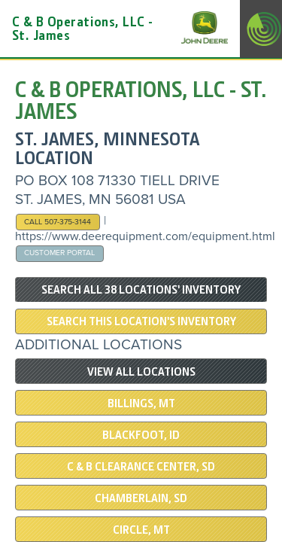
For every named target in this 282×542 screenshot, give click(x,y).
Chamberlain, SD (141, 498)
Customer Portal (59, 252)
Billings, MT (141, 403)
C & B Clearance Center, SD (141, 467)
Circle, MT (141, 530)
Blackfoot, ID (141, 435)
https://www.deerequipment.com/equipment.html (145, 236)
